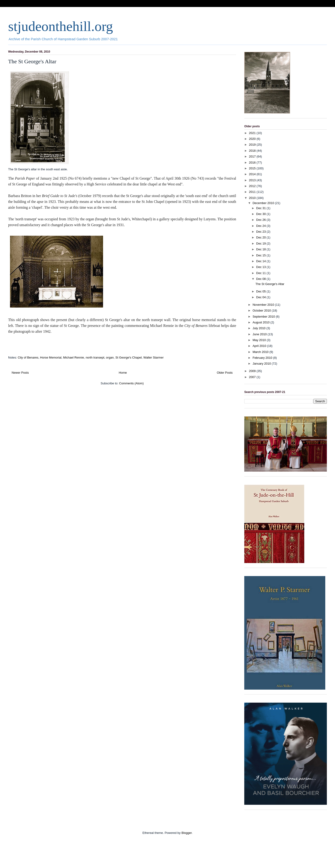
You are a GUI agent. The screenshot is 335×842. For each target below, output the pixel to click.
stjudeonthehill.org (60, 26)
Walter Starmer (153, 357)
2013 (253, 180)
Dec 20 (261, 237)
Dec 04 (261, 297)
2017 (253, 156)
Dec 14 (261, 261)
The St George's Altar (32, 61)
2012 (253, 186)
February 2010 (263, 357)
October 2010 (262, 310)
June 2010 (260, 334)
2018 (253, 150)
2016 (253, 162)
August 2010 (262, 322)
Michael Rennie (73, 357)
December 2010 (264, 203)
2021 (253, 133)
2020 (253, 139)
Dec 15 (261, 255)
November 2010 (264, 304)
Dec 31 (261, 208)
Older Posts (225, 372)
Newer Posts (20, 372)
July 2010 (259, 328)
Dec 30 (261, 214)
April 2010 (260, 346)
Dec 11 (261, 273)
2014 (253, 174)
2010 (253, 198)
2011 (253, 192)
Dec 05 (261, 291)
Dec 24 (261, 226)
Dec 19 (261, 243)
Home (123, 372)
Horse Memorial (50, 357)
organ (110, 357)
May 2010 (260, 340)
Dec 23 (261, 231)
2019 (253, 144)
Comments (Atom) (131, 383)
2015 (253, 168)
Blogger (186, 833)
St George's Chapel (128, 357)
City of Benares (28, 357)
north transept (95, 357)
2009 (253, 371)
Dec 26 (261, 219)
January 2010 (262, 363)
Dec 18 (261, 249)
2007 (253, 377)
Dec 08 (261, 279)
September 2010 (264, 316)
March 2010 (261, 352)
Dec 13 (261, 267)
